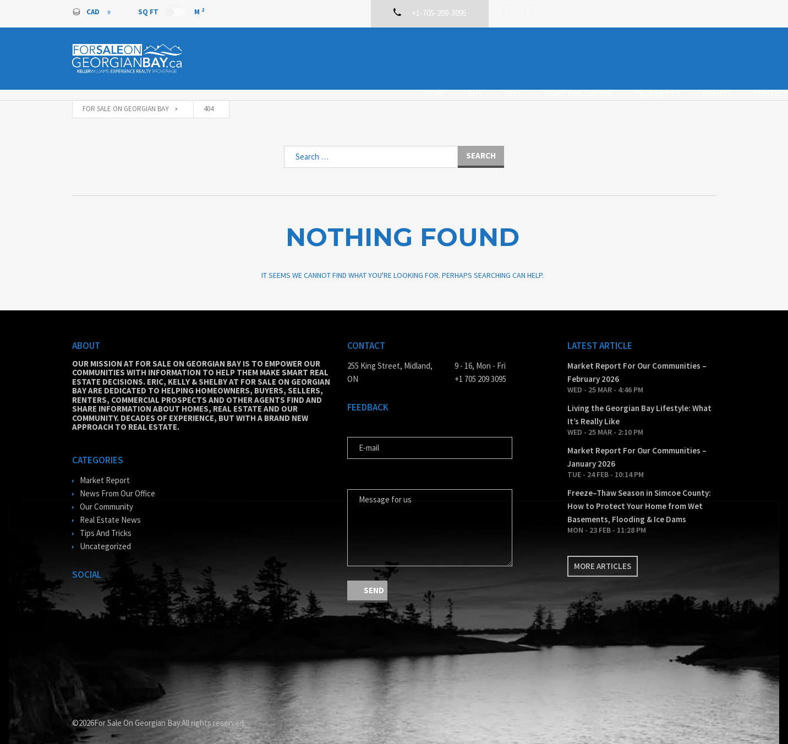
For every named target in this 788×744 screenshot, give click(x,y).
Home (363, 57)
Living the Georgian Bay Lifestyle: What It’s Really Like (639, 404)
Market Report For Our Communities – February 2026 (637, 362)
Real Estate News (110, 509)
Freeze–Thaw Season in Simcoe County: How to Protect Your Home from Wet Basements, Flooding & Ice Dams (639, 495)
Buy (403, 57)
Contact (698, 57)
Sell (441, 57)
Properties (585, 57)
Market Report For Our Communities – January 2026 (637, 446)
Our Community (106, 496)
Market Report (105, 469)
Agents (644, 57)
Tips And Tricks (106, 522)
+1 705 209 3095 (480, 368)
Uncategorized (105, 535)
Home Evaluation (506, 57)
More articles (602, 555)
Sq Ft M (171, 12)
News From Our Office (117, 483)
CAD (86, 12)
